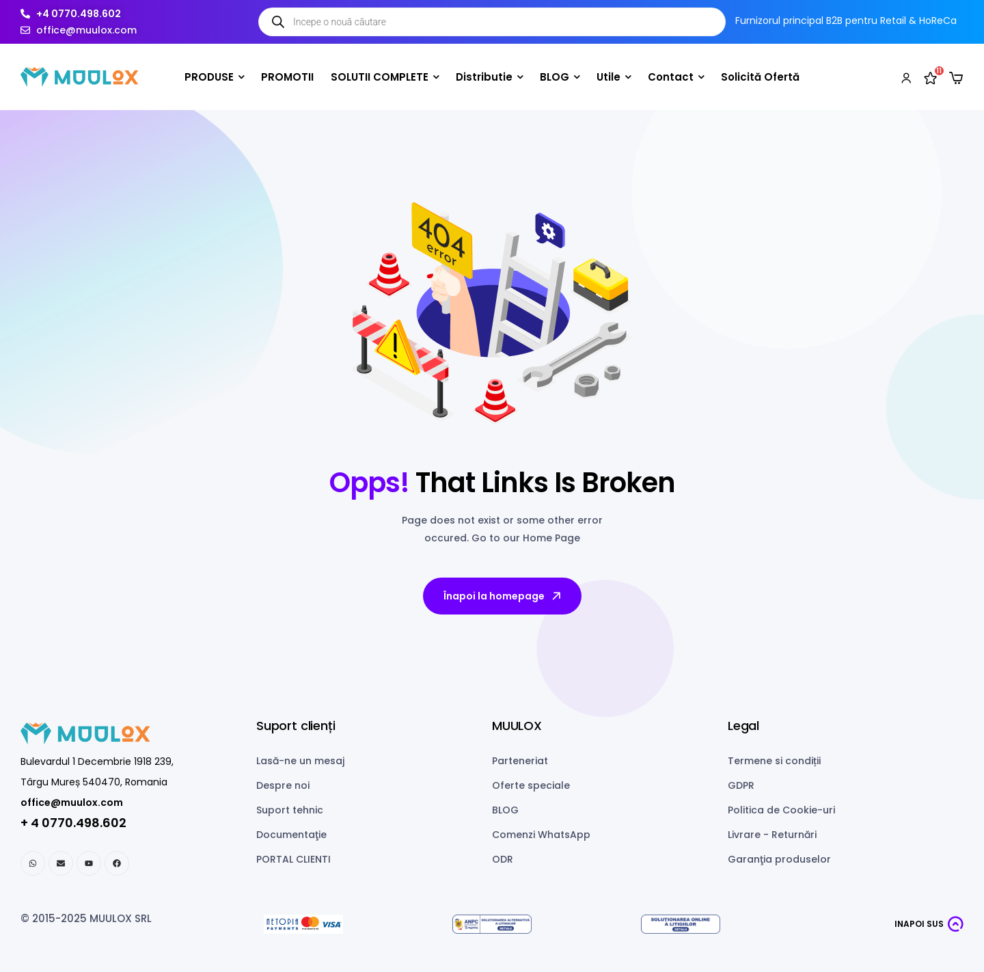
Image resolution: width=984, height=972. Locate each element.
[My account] (906, 77)
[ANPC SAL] (492, 924)
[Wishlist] (931, 77)
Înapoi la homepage (503, 596)
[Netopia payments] (303, 924)
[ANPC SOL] (680, 924)
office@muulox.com (71, 802)
